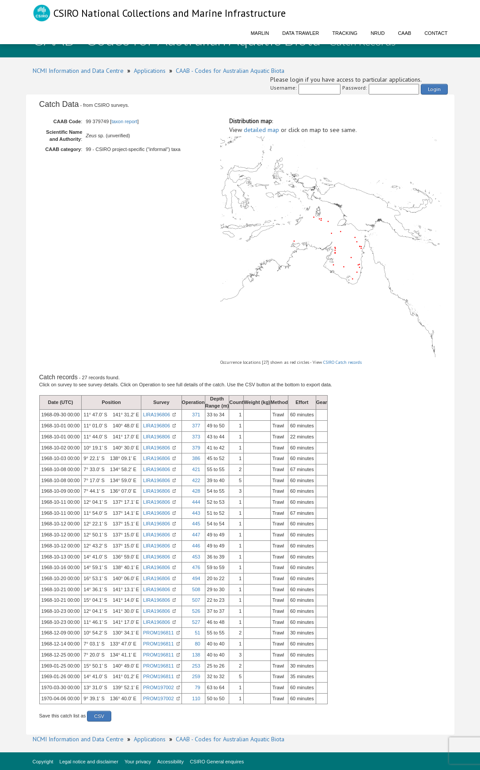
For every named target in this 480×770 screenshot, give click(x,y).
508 (196, 589)
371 (196, 414)
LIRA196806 (156, 414)
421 (196, 469)
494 (196, 578)
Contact (435, 33)
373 (196, 436)
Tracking (345, 33)
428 (196, 491)
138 (196, 654)
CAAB (404, 33)
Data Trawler (300, 33)
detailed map (261, 130)
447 (196, 534)
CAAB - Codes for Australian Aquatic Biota (230, 71)
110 (196, 698)
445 (196, 523)
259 (196, 676)
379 (196, 447)
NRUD (377, 33)
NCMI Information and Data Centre (78, 71)
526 (196, 611)
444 (196, 502)
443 (196, 513)
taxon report (124, 121)
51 (197, 632)
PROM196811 (158, 632)
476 (196, 567)
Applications (150, 71)
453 (196, 556)
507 (196, 600)
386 (196, 458)
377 (196, 425)
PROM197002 (158, 687)
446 (196, 545)
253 (196, 665)
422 (196, 480)
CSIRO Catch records (342, 362)
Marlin (260, 33)
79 (197, 687)
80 (197, 643)
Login (434, 89)
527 (196, 622)
